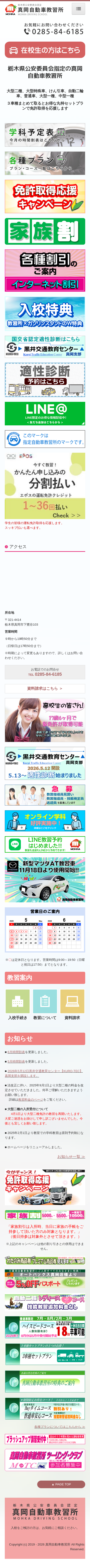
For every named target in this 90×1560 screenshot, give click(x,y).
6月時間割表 (16, 1052)
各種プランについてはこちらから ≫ (59, 1427)
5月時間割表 (16, 1061)
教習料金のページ (30, 1099)
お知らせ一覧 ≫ (71, 1157)
